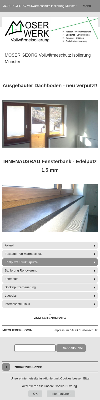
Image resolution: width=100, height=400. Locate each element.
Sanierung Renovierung (21, 270)
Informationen (60, 393)
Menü (87, 6)
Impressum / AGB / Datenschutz (76, 330)
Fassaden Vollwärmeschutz (23, 254)
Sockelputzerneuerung (20, 287)
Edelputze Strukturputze (21, 262)
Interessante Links (17, 304)
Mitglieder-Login (17, 330)
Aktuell (9, 245)
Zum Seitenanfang (50, 316)
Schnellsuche (73, 348)
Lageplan (11, 295)
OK (35, 393)
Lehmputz (11, 279)
